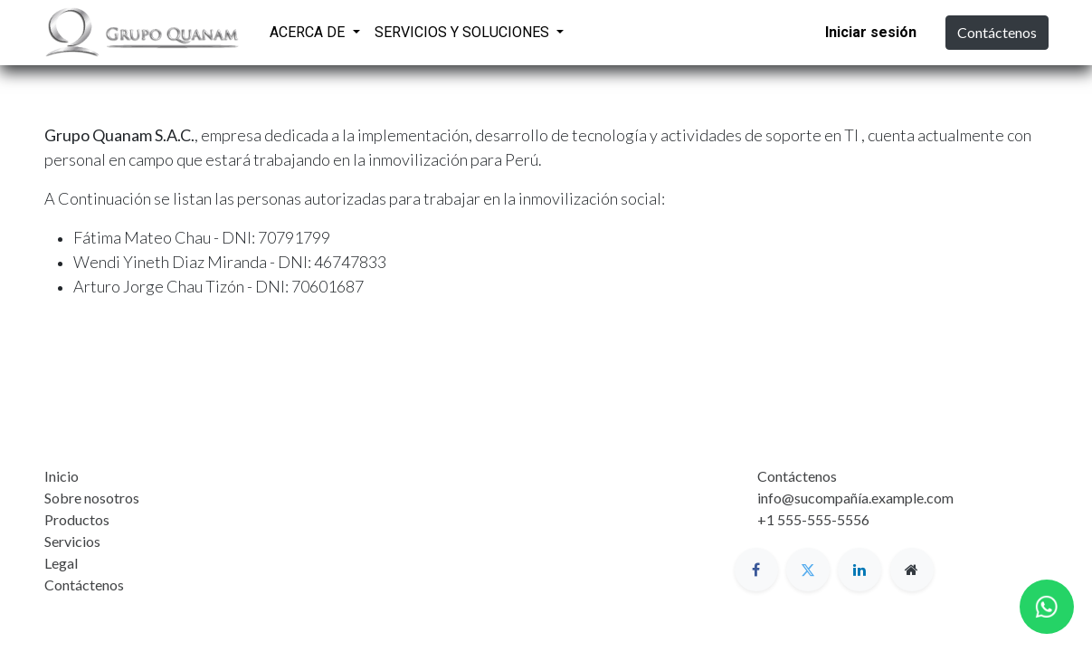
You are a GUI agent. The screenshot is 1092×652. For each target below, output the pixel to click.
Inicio (61, 475)
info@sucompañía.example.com (855, 497)
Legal (61, 562)
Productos (76, 519)
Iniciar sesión (870, 32)
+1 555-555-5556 (813, 519)
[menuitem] (594, 29)
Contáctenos (997, 32)
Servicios (72, 541)
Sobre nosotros (91, 497)
